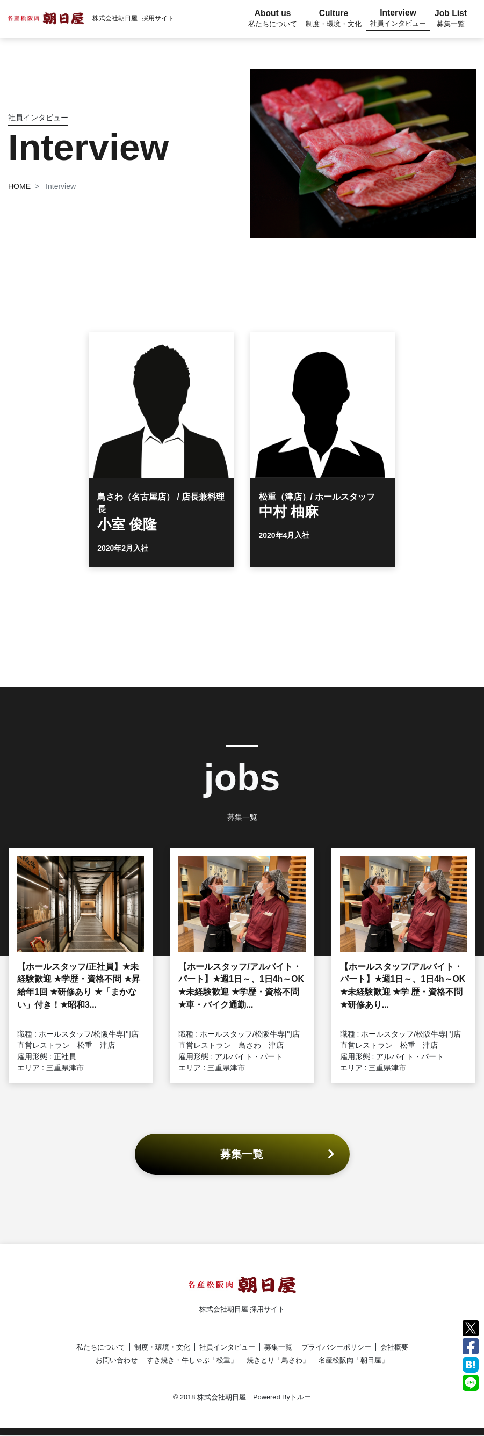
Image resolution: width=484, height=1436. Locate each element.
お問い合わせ (117, 1360)
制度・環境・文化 (162, 1347)
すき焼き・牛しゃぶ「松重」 (192, 1360)
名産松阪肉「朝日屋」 (353, 1360)
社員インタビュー (227, 1347)
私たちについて (100, 1347)
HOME (19, 186)
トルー (300, 1397)
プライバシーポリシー (336, 1347)
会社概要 (394, 1347)
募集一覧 (278, 1347)
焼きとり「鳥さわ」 (278, 1360)
